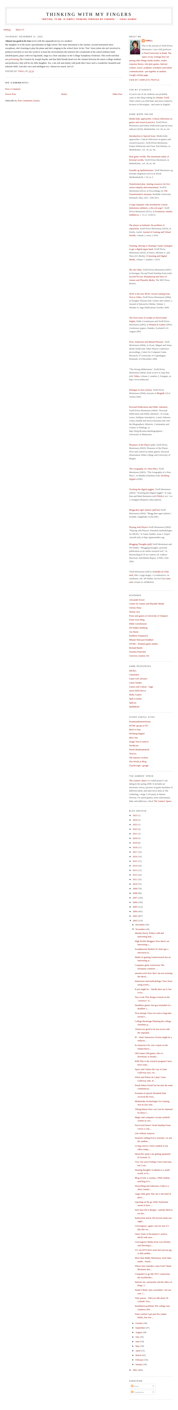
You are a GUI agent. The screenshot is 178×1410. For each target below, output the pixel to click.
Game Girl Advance (138, 678)
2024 (135, 820)
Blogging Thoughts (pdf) (140, 544)
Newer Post (10, 94)
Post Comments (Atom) (29, 100)
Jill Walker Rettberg (138, 627)
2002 (135, 920)
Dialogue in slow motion (140, 390)
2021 (135, 833)
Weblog (7, 29)
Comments (137, 1392)
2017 (135, 852)
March (138, 1355)
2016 (135, 856)
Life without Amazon (144, 1133)
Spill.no (132, 702)
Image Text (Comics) (138, 741)
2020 (135, 838)
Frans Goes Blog (136, 619)
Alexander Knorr (137, 599)
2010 (135, 884)
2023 (135, 824)
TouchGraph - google (139, 765)
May (137, 1346)
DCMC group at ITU (138, 725)
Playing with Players (138, 527)
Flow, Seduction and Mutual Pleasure (146, 341)
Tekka (137, 376)
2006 (135, 902)
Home (64, 94)
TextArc (133, 753)
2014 (135, 865)
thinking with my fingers (89, 14)
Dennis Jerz (134, 611)
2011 (135, 879)
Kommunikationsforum (140, 721)
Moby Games (135, 694)
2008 (135, 893)
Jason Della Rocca (137, 690)
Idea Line (133, 737)
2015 (135, 861)
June (137, 1341)
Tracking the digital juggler (141, 489)
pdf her (156, 510)
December (140, 924)
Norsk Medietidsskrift (139, 749)
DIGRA (132, 670)
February (139, 1359)
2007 (135, 897)
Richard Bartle (136, 647)
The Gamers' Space (138, 780)
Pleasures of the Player (139, 444)
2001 (135, 1370)
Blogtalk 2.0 (162, 393)
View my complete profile (144, 80)
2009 (135, 888)
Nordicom (133, 745)
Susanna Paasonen (137, 651)
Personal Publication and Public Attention (148, 407)
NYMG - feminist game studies (143, 643)
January (139, 1364)
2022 (135, 829)
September (140, 1327)
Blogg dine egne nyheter (140, 510)
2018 (135, 847)
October (139, 1323)
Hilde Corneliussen (138, 623)
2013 (135, 870)
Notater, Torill (162, 97)
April (138, 1350)
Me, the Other (135, 269)
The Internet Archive (138, 757)
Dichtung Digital (137, 733)
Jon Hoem (133, 631)
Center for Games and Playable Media (146, 603)
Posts (135, 1386)
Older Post (117, 94)
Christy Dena (135, 607)
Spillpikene (134, 706)
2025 (135, 815)
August (139, 1332)
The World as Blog (137, 761)
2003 (135, 916)
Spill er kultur (135, 698)
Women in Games (157, 324)
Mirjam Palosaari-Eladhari (141, 639)
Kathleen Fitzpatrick (138, 635)
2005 (135, 907)
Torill (149, 41)
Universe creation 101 (139, 655)
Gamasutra (134, 674)
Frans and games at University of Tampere (148, 615)
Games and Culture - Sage (141, 686)
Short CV (20, 29)
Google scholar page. (138, 75)
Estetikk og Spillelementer (141, 170)
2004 (135, 911)
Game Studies (135, 682)
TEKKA (160, 496)
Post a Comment (12, 89)
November (140, 929)
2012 (135, 874)
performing (14, 59)
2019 (135, 842)
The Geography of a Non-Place (143, 468)
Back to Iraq (134, 729)
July (137, 1337)
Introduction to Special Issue (142, 136)
